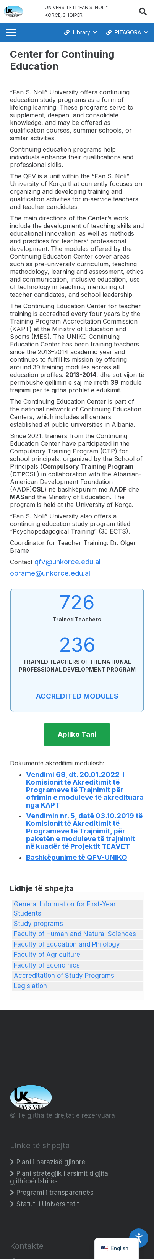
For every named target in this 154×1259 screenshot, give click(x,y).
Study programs (38, 923)
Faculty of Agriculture (47, 954)
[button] (143, 11)
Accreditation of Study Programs (64, 975)
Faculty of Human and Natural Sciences (75, 934)
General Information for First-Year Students (65, 908)
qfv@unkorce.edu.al (67, 561)
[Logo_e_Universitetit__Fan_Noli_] (13, 11)
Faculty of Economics (47, 965)
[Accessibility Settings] (138, 1238)
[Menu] (11, 32)
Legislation (30, 986)
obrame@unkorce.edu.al (50, 573)
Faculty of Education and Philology (67, 944)
